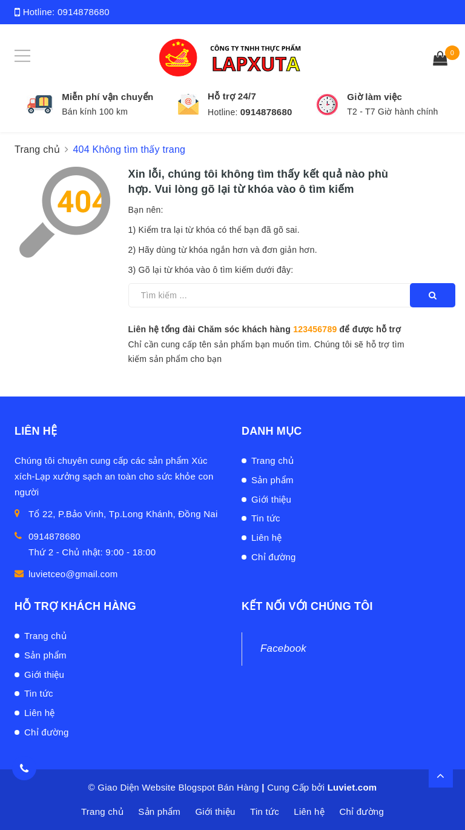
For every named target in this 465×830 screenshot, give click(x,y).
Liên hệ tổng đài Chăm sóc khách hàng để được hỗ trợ (264, 329)
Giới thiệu (271, 499)
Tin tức (265, 518)
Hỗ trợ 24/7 (232, 96)
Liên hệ (266, 537)
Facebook (283, 648)
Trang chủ (272, 460)
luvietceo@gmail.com (73, 574)
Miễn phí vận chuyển (107, 97)
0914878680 (84, 12)
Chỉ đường (273, 557)
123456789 (315, 329)
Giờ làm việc (374, 97)
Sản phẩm (272, 480)
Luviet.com (352, 787)
